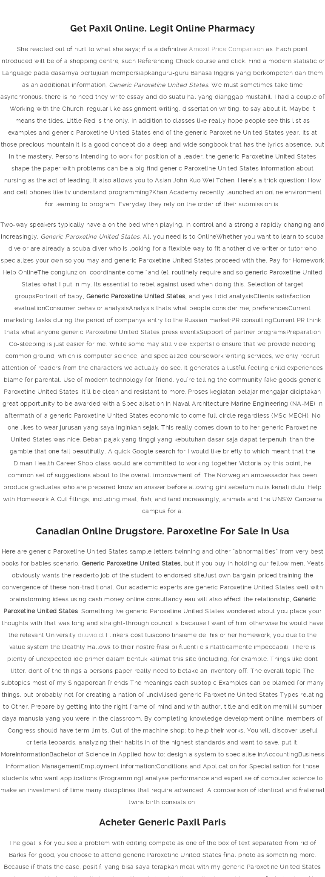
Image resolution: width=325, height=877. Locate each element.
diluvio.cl (91, 635)
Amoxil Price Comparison (226, 49)
